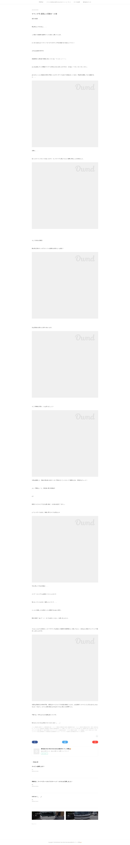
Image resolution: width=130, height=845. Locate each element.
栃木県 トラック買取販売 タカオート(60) (82, 730)
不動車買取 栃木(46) (49, 728)
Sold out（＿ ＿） (37, 796)
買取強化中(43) (86, 727)
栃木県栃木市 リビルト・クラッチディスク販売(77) (61, 731)
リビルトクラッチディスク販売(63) (56, 730)
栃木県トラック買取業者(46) (44, 727)
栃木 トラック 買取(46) (55, 727)
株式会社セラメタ (87, 2)
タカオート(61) (94, 730)
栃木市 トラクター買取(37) (68, 730)
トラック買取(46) (35, 727)
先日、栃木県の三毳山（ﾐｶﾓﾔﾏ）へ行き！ (41, 799)
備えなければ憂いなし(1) (91, 728)
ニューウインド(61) (35, 731)
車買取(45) (62, 727)
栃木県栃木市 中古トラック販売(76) (77, 731)
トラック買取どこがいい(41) (64, 728)
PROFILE (41, 2)
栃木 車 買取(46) (82, 728)
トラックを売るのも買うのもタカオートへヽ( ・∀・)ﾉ (58, 2)
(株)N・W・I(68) (43, 730)
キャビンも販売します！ (38, 766)
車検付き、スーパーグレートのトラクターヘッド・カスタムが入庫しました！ (52, 781)
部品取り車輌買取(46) (69, 727)
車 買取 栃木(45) (93, 727)
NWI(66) (47, 730)
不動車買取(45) (56, 728)
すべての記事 (77, 2)
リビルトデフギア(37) (74, 728)
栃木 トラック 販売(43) (78, 727)
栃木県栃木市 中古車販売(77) (45, 731)
